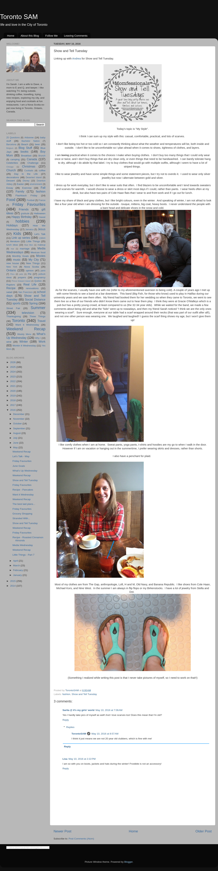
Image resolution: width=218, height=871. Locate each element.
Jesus (41, 229)
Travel (41, 320)
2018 (13, 400)
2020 (13, 391)
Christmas (28, 166)
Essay (9, 188)
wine (8, 341)
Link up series (21, 237)
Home (10, 35)
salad (9, 292)
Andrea (76, 58)
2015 (13, 581)
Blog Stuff (25, 147)
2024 (13, 371)
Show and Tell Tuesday (84, 694)
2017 (13, 405)
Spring (33, 303)
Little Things (33, 241)
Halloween (39, 213)
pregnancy (39, 277)
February (18, 570)
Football (31, 200)
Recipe (10, 288)
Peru (12, 274)
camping (15, 159)
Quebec (38, 281)
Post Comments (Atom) (81, 838)
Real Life (29, 284)
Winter (23, 341)
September (19, 428)
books (24, 151)
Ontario (11, 270)
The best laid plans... (24, 504)
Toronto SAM (19, 16)
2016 (13, 410)
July (15, 437)
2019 (13, 395)
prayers (22, 277)
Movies (40, 255)
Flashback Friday (26, 195)
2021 (13, 386)
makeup (41, 245)
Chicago (10, 167)
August (17, 433)
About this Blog (30, 35)
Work (42, 341)
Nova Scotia (31, 266)
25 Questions (13, 137)
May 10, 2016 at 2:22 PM (82, 759)
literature (15, 241)
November (19, 418)
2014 (13, 585)
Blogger (128, 861)
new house (12, 263)
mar (12, 249)
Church (11, 170)
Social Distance (35, 299)
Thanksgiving (13, 316)
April (16, 560)
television (28, 312)
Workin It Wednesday (24, 345)
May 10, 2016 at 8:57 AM (104, 733)
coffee (42, 170)
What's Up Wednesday (25, 470)
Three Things (38, 316)
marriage (24, 248)
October (18, 423)
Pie (29, 274)
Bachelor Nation (31, 141)
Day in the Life (26, 174)
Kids (17, 233)
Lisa (64, 759)
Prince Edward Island (21, 281)
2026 (13, 362)
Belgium (9, 148)
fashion (66, 694)
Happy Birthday (21, 216)
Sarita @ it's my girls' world (78, 710)
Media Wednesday (23, 545)
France (42, 200)
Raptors (10, 284)
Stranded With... (21, 518)
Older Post (203, 831)
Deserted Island (34, 177)
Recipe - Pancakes (23, 489)
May (15, 447)
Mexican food (38, 252)
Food (10, 199)
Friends (24, 209)
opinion (30, 270)
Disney (26, 180)
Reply (65, 720)
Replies (70, 727)
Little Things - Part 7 (24, 554)
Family (20, 191)
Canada (32, 159)
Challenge (33, 163)
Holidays (12, 225)
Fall (43, 187)
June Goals (19, 466)
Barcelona (11, 144)
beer (37, 144)
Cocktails (28, 170)
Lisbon (42, 238)
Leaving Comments (75, 35)
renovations (32, 288)
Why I (38, 338)
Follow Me (51, 35)
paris (43, 270)
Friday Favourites (28, 204)
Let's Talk (39, 234)
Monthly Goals (20, 256)
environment (36, 184)
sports (17, 303)
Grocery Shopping (22, 513)
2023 (13, 376)
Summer (38, 307)
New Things (33, 263)
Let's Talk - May (21, 456)
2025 (13, 367)
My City (34, 259)
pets (21, 274)
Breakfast (26, 155)
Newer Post (62, 831)
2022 (13, 381)
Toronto (18, 320)
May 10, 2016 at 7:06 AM (109, 710)
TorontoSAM (79, 733)
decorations (12, 177)
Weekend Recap (25, 329)
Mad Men (28, 245)
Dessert (10, 180)
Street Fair (13, 308)
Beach (24, 144)
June (16, 442)
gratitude (25, 213)
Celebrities (12, 163)
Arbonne (29, 137)
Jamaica (29, 229)
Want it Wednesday (27, 324)
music (17, 259)
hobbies (22, 221)
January (18, 575)
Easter (20, 184)
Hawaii (42, 217)
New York (11, 267)
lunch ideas (12, 245)
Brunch (42, 155)
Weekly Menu (24, 334)
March (17, 565)
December (19, 414)
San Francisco (25, 292)
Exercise (27, 188)
